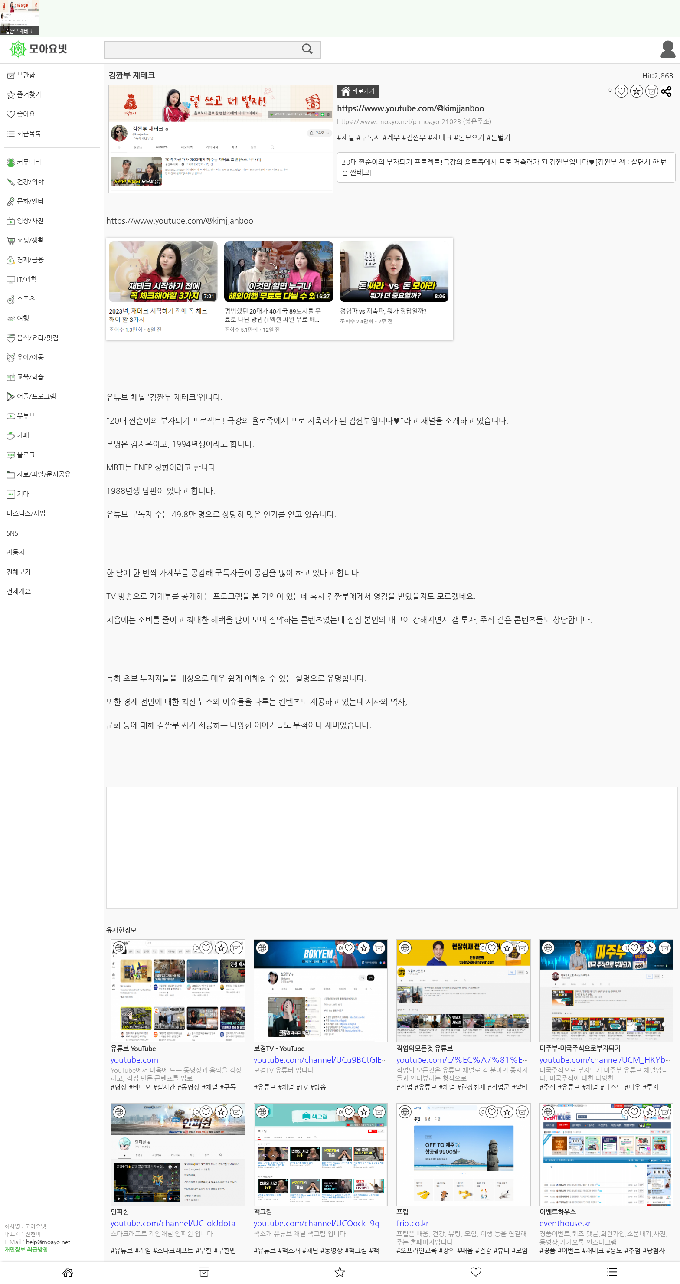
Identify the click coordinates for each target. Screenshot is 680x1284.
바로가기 (358, 91)
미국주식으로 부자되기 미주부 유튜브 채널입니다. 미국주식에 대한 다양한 (603, 1074)
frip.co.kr (412, 1223)
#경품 (547, 1250)
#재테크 (440, 138)
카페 (18, 435)
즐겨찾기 (24, 95)
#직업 (404, 1087)
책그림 (263, 1211)
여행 (18, 318)
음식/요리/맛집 (33, 338)
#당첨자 (654, 1250)
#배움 (465, 1250)
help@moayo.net (48, 1241)
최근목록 (24, 134)
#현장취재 (471, 1087)
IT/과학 (22, 279)
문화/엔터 (25, 201)
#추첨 (632, 1250)
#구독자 (368, 138)
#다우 (632, 1087)
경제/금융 (25, 260)
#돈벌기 (498, 138)
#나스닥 (611, 1087)
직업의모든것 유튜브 (424, 1048)
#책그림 (356, 1250)
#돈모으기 (469, 138)
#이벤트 (569, 1250)
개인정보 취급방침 (26, 1249)
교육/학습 (25, 377)
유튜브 (21, 416)
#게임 (143, 1250)
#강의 (447, 1250)
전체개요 (19, 591)
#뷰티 (502, 1250)
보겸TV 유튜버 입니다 (284, 1070)
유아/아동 (25, 357)
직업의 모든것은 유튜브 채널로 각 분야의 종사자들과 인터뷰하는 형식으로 (462, 1074)
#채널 (345, 138)
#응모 (614, 1250)
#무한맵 (225, 1250)
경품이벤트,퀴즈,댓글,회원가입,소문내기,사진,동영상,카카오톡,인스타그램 (603, 1238)
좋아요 (21, 114)
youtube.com (134, 1059)
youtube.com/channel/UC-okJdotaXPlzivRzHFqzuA (202, 1223)
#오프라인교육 (416, 1250)
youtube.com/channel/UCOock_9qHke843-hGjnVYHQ (352, 1223)
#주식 (547, 1087)
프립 (402, 1211)
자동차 (16, 552)
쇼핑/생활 (25, 240)
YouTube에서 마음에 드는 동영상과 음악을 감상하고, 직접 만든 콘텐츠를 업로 (176, 1074)
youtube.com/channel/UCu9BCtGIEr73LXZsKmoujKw (350, 1059)
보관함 (21, 75)
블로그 (21, 455)
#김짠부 (414, 138)
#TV (302, 1087)
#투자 (651, 1087)
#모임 (520, 1250)
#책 (374, 1250)
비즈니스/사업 (26, 513)
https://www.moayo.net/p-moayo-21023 (399, 121)
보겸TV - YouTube (279, 1048)
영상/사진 (25, 221)
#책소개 (289, 1250)
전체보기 (19, 571)
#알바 (520, 1087)
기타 (18, 494)
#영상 (119, 1087)
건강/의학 (25, 182)
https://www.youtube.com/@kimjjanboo (410, 108)
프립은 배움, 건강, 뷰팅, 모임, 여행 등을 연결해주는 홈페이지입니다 (461, 1238)
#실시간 (164, 1087)
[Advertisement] (392, 847)
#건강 (483, 1250)
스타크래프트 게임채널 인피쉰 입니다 (162, 1233)
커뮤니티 (24, 162)
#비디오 (140, 1087)
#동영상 (188, 1087)
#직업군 (498, 1087)
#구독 (228, 1087)
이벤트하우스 (557, 1211)
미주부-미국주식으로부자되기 (580, 1048)
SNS (12, 532)
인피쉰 (120, 1211)
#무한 (204, 1250)
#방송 (318, 1087)
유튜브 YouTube (133, 1048)
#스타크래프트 (173, 1250)
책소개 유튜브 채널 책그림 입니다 (300, 1233)
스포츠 (21, 299)
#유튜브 (265, 1087)
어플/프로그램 (31, 396)
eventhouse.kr (565, 1223)
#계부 (391, 138)
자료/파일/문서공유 (39, 474)
